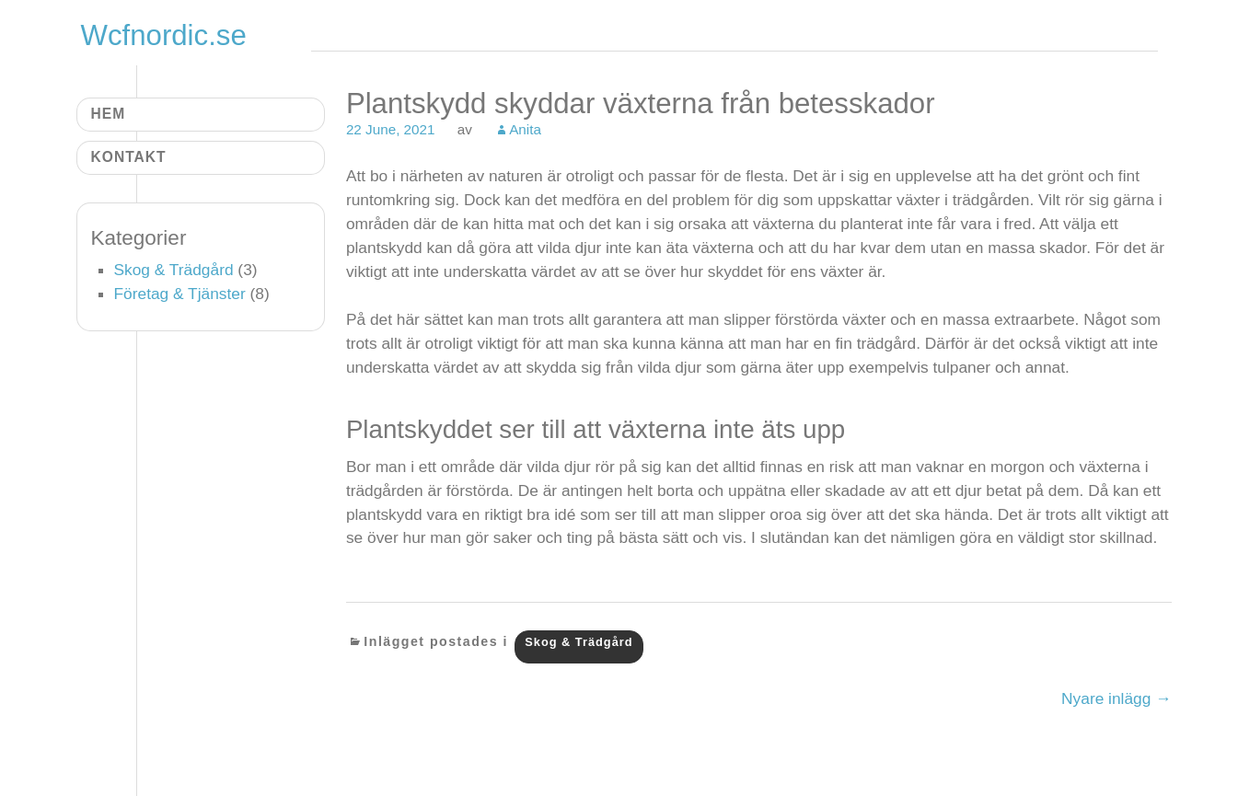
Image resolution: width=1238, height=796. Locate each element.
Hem (108, 113)
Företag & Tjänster (180, 293)
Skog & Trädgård (578, 642)
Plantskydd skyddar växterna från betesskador (640, 103)
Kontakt (129, 157)
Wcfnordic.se (164, 35)
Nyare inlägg (1116, 698)
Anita (525, 129)
